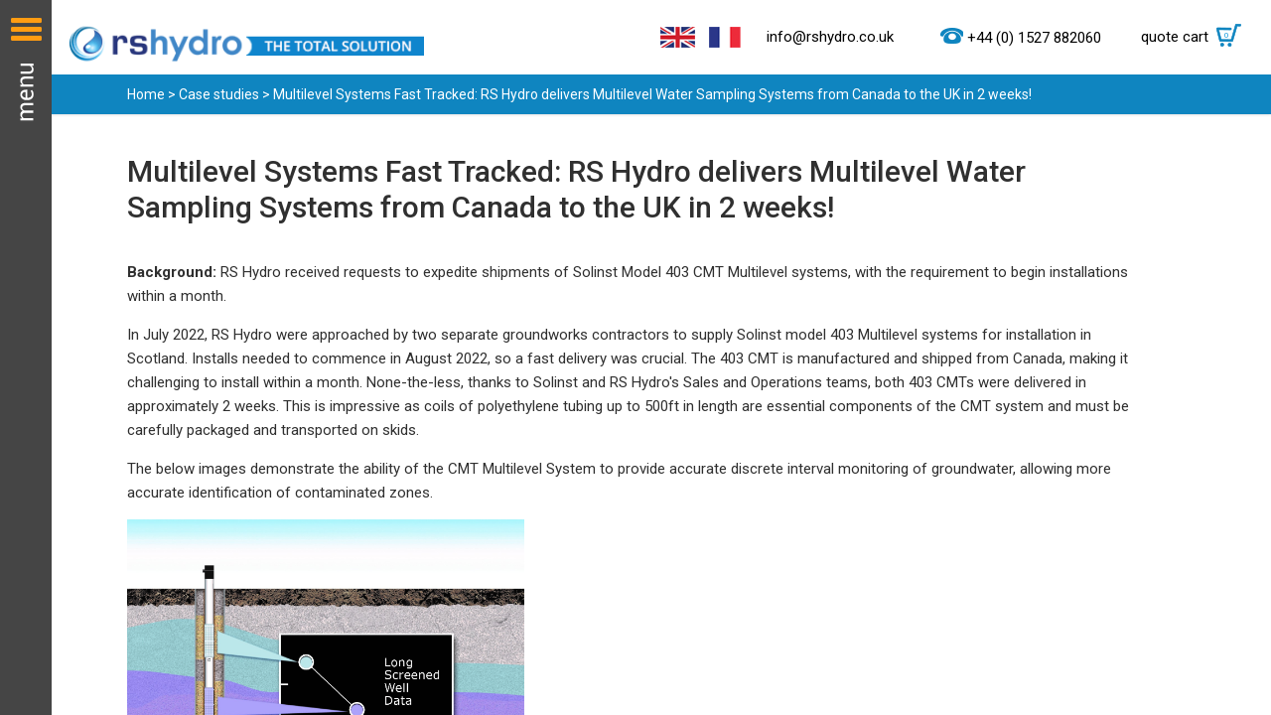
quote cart (1196, 37)
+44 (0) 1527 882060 (1034, 38)
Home (146, 94)
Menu (26, 357)
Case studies (219, 94)
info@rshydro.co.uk (830, 37)
